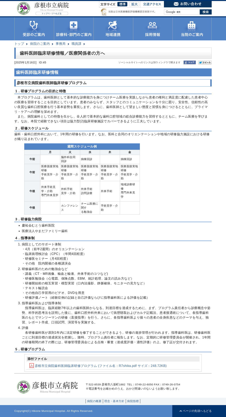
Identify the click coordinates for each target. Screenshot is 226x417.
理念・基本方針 (114, 401)
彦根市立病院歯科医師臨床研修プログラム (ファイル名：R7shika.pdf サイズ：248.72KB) (98, 365)
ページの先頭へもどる (197, 410)
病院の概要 (94, 401)
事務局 (60, 43)
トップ (19, 43)
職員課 (76, 43)
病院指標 (133, 401)
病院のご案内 (40, 43)
